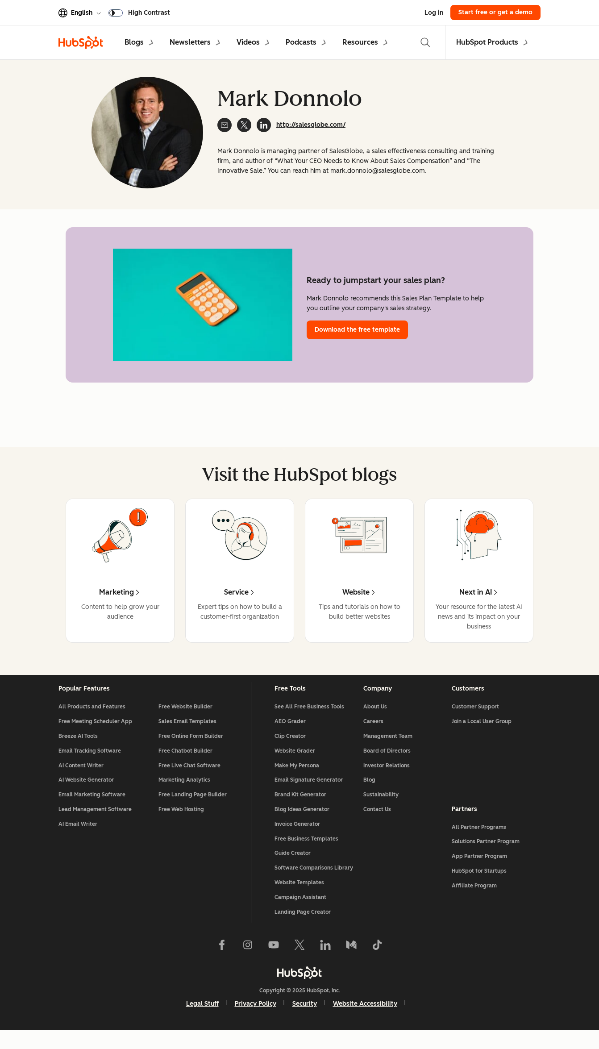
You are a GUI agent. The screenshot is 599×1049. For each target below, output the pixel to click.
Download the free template (357, 329)
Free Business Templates (306, 853)
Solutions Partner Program (486, 856)
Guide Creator (293, 867)
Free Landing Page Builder (192, 809)
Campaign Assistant (300, 911)
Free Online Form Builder (190, 750)
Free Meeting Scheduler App (95, 736)
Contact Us (377, 823)
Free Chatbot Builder (185, 765)
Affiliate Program (474, 900)
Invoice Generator (297, 838)
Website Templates (299, 897)
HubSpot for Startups (479, 885)
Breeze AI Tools (78, 750)
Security (304, 1018)
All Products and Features (91, 721)
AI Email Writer (77, 838)
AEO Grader (290, 736)
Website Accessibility (365, 1018)
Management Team (387, 750)
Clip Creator (290, 750)
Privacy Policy (255, 1018)
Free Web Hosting (181, 823)
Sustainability (381, 809)
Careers (373, 736)
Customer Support (475, 721)
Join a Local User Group (482, 736)
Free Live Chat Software (189, 780)
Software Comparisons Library (314, 882)
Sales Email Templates (187, 736)
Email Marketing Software (91, 809)
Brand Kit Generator (300, 809)
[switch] (141, 12)
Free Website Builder (185, 721)
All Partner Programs (479, 841)
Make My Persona (297, 780)
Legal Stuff (202, 1018)
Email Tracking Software (89, 765)
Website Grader (295, 765)
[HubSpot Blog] (80, 42)
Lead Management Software (95, 823)
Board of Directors (387, 765)
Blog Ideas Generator (302, 823)
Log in (433, 13)
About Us (375, 721)
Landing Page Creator (303, 926)
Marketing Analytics (184, 794)
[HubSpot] (299, 987)
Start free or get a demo (495, 12)
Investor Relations (386, 780)
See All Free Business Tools (309, 721)
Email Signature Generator (309, 794)
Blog (369, 794)
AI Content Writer (81, 780)
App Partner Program (479, 870)
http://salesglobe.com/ (310, 125)
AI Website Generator (86, 794)
